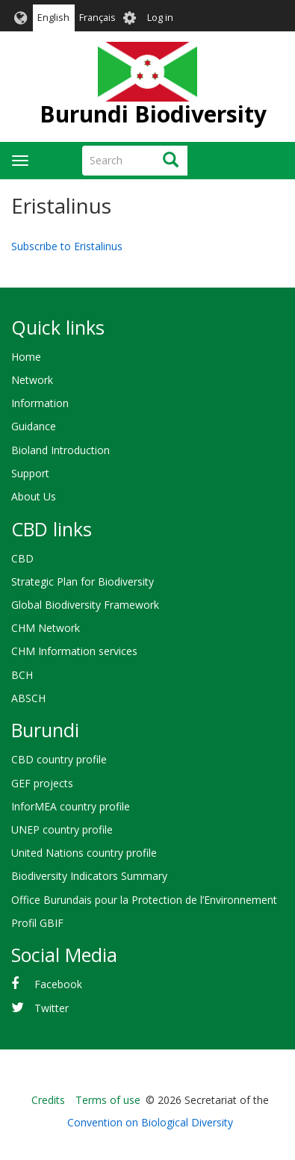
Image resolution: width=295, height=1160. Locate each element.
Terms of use (107, 1100)
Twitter (51, 1008)
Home (26, 357)
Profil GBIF (37, 923)
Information (40, 403)
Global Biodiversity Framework (85, 605)
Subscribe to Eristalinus (66, 246)
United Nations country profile (84, 853)
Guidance (33, 426)
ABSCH (28, 698)
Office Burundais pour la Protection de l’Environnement (144, 900)
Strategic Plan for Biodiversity (82, 581)
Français (97, 17)
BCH (22, 675)
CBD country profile (59, 759)
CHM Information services (74, 651)
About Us (33, 496)
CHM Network (45, 628)
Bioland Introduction (60, 450)
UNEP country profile (62, 829)
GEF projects (42, 783)
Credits (48, 1100)
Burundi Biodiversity (153, 114)
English (53, 17)
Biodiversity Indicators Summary (89, 876)
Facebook (58, 984)
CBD (22, 558)
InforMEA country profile (70, 806)
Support (30, 473)
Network (32, 380)
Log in (160, 17)
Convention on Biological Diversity (150, 1122)
